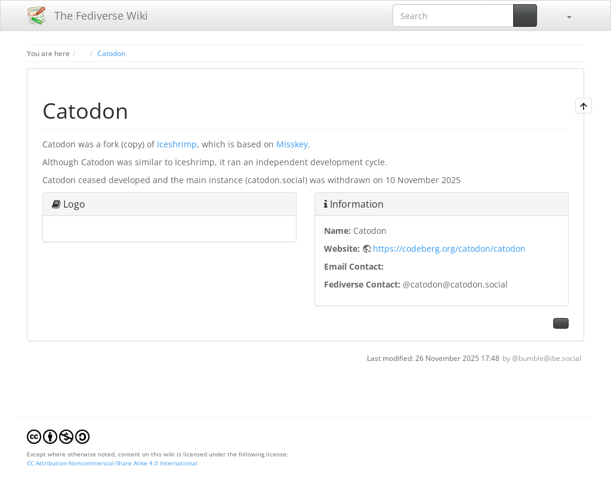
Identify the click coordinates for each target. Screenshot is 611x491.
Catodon (111, 53)
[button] (563, 15)
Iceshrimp (177, 144)
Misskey (292, 144)
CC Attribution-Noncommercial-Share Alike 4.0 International (112, 463)
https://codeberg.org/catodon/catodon (449, 248)
